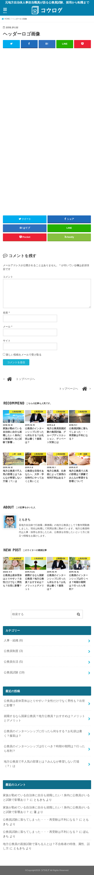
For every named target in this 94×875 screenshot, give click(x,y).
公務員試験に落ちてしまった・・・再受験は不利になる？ (40, 819)
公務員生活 (13, 661)
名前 (6, 312)
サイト (7, 340)
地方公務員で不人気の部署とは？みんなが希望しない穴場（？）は (41, 763)
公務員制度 (13, 650)
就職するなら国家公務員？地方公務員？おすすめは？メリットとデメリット (44, 718)
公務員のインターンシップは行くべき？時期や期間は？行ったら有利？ (44, 748)
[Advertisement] (47, 111)
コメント (8, 276)
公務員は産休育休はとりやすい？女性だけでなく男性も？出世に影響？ (44, 703)
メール (7, 326)
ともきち (24, 519)
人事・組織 (13, 640)
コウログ (45, 870)
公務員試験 (14, 672)
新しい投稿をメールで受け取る (23, 354)
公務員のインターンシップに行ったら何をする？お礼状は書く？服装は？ (43, 733)
